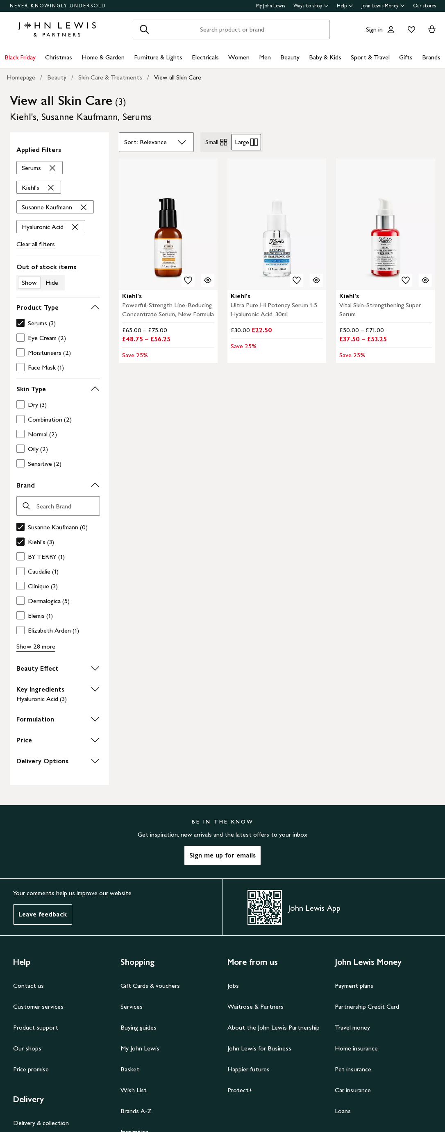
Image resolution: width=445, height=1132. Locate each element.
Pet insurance (353, 1069)
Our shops (27, 1048)
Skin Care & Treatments (110, 77)
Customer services (38, 1006)
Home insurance (356, 1048)
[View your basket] (432, 29)
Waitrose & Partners (255, 1006)
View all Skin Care (177, 77)
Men (265, 57)
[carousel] (168, 224)
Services (131, 1006)
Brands (431, 57)
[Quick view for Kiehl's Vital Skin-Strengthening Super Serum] (425, 280)
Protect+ (239, 1090)
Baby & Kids (325, 57)
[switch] (58, 276)
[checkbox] (56, 323)
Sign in (374, 29)
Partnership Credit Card (367, 1006)
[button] (58, 307)
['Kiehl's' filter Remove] (39, 187)
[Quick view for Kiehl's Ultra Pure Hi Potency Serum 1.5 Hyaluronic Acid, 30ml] (316, 280)
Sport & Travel (370, 57)
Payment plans (354, 985)
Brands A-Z (136, 1111)
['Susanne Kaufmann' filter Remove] (55, 207)
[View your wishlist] (409, 29)
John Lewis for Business (259, 1048)
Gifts (406, 57)
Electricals (205, 57)
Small (216, 142)
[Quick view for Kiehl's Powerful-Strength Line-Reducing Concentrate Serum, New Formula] (207, 280)
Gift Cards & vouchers (150, 985)
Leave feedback (42, 914)
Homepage (21, 77)
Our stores (424, 6)
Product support (35, 1027)
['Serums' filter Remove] (39, 168)
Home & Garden (103, 57)
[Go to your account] (391, 29)
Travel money (352, 1027)
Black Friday (20, 57)
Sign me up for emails (222, 855)
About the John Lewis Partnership (273, 1027)
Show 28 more (35, 646)
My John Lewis (270, 6)
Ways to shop (311, 6)
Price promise (31, 1069)
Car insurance (353, 1090)
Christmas (58, 57)
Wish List (133, 1090)
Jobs (233, 985)
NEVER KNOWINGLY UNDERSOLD (58, 6)
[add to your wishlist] (188, 280)
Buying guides (138, 1027)
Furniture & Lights (158, 57)
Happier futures (248, 1069)
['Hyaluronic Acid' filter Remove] (51, 227)
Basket (129, 1069)
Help (345, 6)
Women (239, 57)
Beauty (290, 57)
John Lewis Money (383, 6)
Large (246, 142)
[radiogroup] (231, 142)
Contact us (28, 985)
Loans (343, 1111)
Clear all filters (35, 244)
